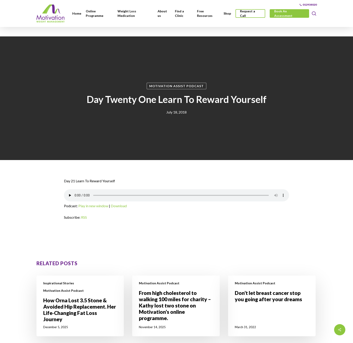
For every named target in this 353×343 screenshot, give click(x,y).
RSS (84, 217)
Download (119, 206)
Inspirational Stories (58, 283)
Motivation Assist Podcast (176, 86)
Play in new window (93, 206)
